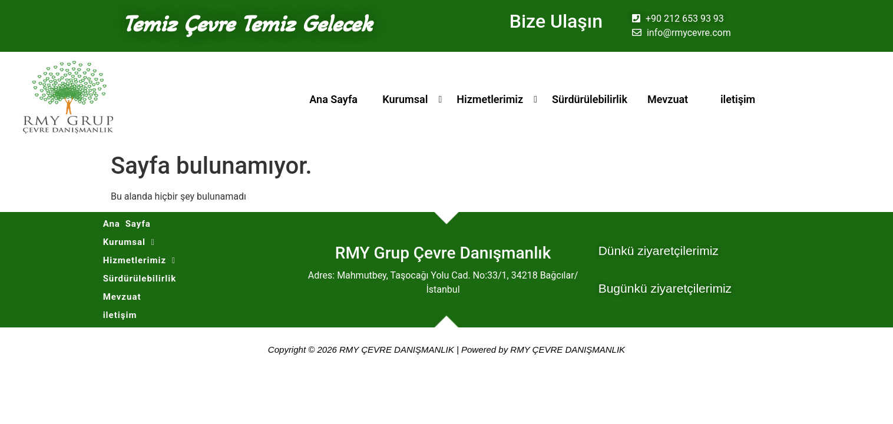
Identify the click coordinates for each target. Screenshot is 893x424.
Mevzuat (667, 99)
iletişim (737, 99)
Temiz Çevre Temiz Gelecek (247, 23)
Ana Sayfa (333, 99)
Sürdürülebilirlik (589, 99)
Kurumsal (405, 99)
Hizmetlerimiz (490, 99)
